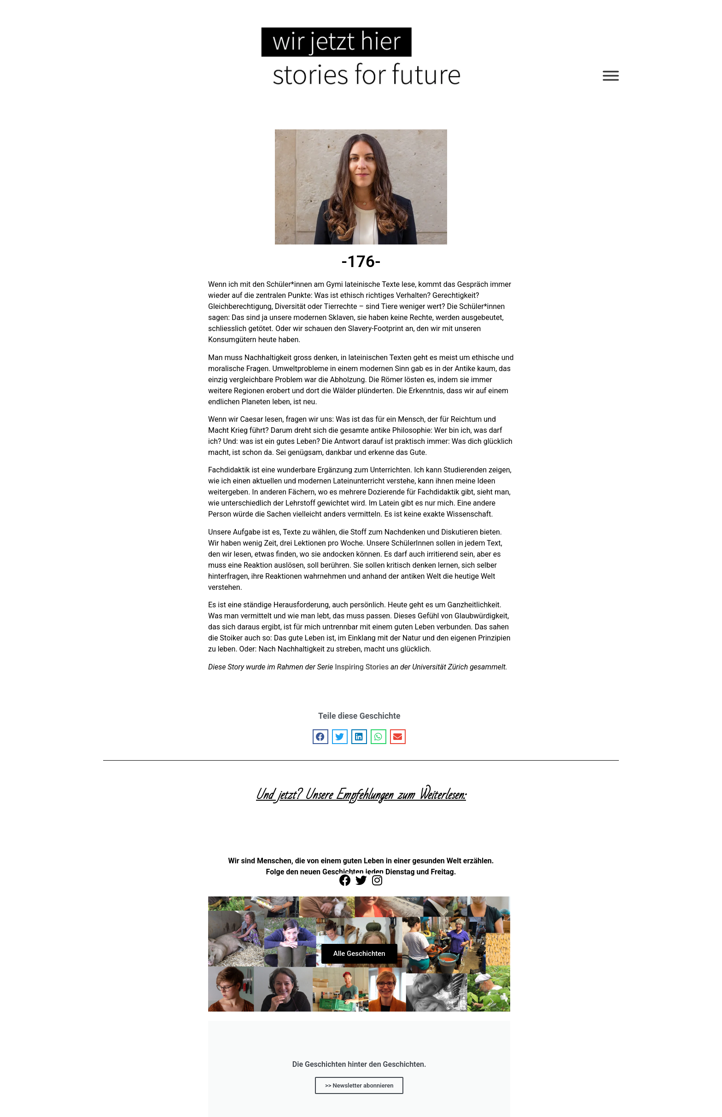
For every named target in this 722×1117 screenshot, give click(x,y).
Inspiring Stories (362, 667)
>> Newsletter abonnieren (359, 1085)
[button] (320, 736)
